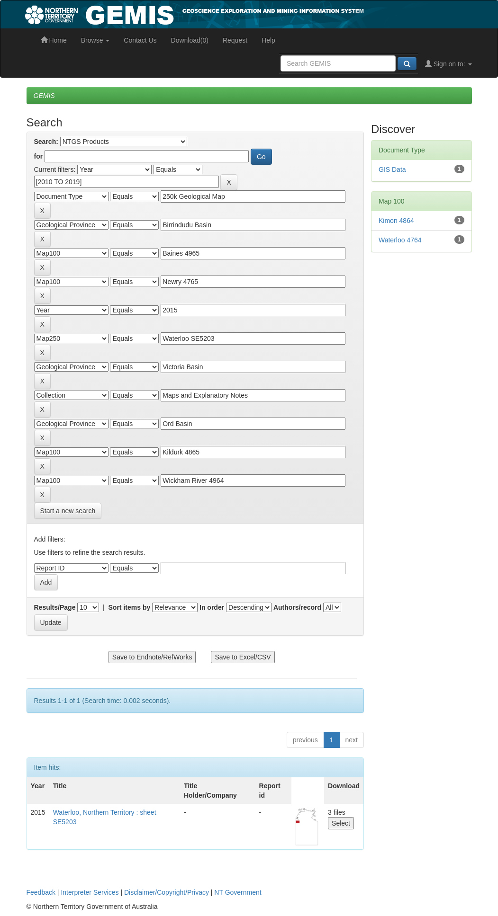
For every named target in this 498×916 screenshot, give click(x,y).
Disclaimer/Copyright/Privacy (166, 892)
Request (235, 40)
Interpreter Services (89, 892)
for (38, 156)
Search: (46, 141)
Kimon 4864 (396, 220)
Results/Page (55, 607)
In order (211, 607)
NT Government (237, 892)
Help (268, 40)
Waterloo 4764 (400, 240)
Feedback (41, 892)
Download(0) (189, 40)
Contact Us (140, 40)
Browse (95, 40)
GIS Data (392, 169)
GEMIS (44, 95)
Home (54, 40)
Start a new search (68, 511)
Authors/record (297, 607)
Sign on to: (448, 64)
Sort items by (130, 607)
